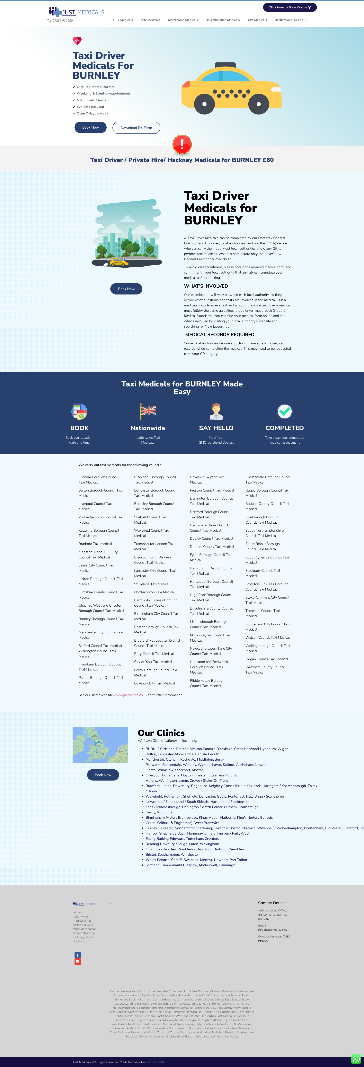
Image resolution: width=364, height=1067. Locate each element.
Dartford (220, 849)
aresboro (293, 785)
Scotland (153, 865)
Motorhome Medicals (183, 20)
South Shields (198, 801)
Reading (152, 844)
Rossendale (171, 764)
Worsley (189, 764)
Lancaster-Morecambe (175, 754)
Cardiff (176, 859)
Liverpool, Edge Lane (162, 775)
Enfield (210, 833)
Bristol (151, 854)
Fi (218, 833)
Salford (228, 764)
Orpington (154, 849)
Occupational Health (291, 20)
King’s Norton (247, 817)
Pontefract (236, 796)
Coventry (221, 828)
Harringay (195, 833)
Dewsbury (181, 785)
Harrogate (270, 785)
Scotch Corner (211, 807)
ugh (303, 785)
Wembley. (236, 849)
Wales (151, 859)
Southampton (168, 854)
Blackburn (224, 748)
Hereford (351, 828)
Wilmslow (165, 770)
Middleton (205, 759)
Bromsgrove (187, 817)
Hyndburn (268, 748)
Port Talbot (238, 859)
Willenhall (265, 828)
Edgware (177, 838)
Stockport (182, 770)
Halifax (246, 785)
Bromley (169, 849)
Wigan (283, 748)
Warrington (168, 780)
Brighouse (199, 785)
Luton (193, 844)
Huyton (187, 775)
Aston (171, 817)
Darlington (190, 807)
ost (197, 770)
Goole (221, 796)
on (202, 770)
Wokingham (209, 844)
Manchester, (155, 759)
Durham (230, 807)
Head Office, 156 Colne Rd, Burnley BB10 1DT (272, 914)
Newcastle (154, 801)
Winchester (190, 854)
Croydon (211, 838)
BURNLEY (154, 748)
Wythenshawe (209, 764)
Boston (235, 828)
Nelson (168, 748)
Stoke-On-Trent (215, 780)
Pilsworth (153, 764)
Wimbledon (186, 849)
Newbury (167, 844)
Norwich (248, 828)
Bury (218, 759)
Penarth (163, 859)
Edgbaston (182, 822)
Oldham (172, 759)
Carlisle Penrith (207, 754)
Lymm (183, 780)
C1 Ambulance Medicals (223, 20)
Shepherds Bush (172, 833)
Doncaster (207, 796)
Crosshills (231, 785)
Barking (163, 838)
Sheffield (190, 796)
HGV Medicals (123, 20)
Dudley (151, 828)
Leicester (166, 828)
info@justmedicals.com (274, 929)
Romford (205, 849)
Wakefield (154, 796)
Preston (182, 748)
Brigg (258, 796)
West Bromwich (206, 822)
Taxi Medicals (257, 20)
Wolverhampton (289, 828)
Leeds (166, 785)
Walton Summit (202, 748)
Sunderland (174, 801)
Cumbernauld (171, 865)
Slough (181, 844)
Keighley (216, 785)
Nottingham (166, 812)
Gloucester (333, 828)
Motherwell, (208, 865)
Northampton (185, 828)
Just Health (157, 1062)
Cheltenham (313, 828)
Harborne (227, 817)
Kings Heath (208, 817)
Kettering (204, 828)
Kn (284, 785)
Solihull (163, 822)
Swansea (191, 859)
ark (236, 833)
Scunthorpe (275, 796)
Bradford (153, 785)
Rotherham (172, 796)
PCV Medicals (150, 20)
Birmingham (155, 817)
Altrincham (244, 764)
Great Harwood (246, 748)
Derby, (151, 812)
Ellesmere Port (220, 775)
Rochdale (187, 759)
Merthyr (206, 859)
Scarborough (248, 807)
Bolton (151, 754)
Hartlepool (218, 801)
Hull (249, 796)
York (257, 785)
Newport (221, 859)
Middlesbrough (168, 807)
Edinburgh (227, 865)
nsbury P (227, 833)
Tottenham (194, 838)
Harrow (151, 833)
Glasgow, (190, 865)
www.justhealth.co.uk (130, 695)
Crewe (195, 780)
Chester (200, 775)
